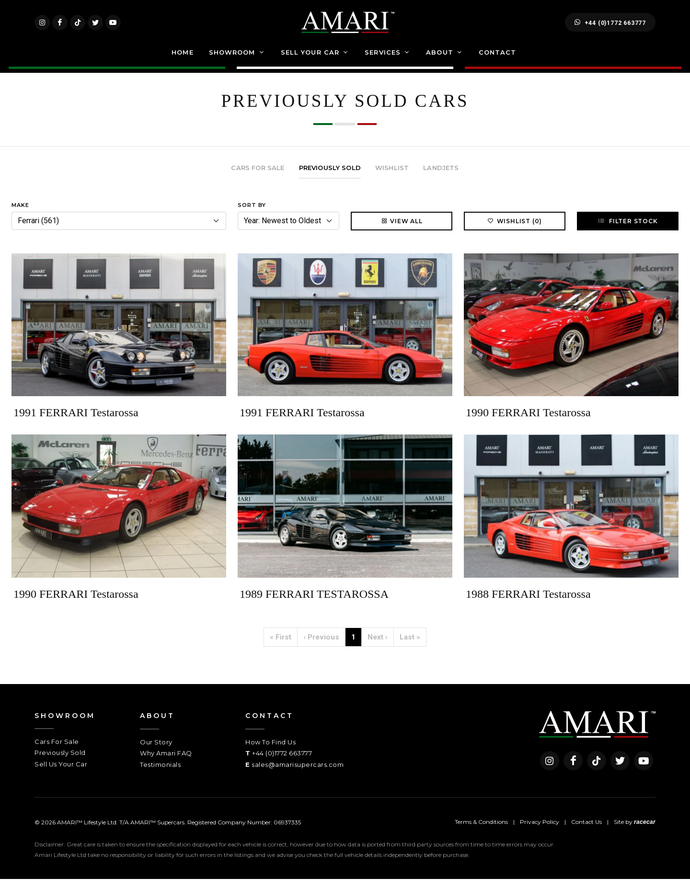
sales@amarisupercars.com (298, 775)
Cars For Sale (56, 752)
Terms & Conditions (481, 832)
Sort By (252, 216)
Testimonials (160, 775)
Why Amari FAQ (166, 764)
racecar (645, 833)
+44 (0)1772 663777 (610, 28)
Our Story (156, 753)
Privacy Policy (539, 832)
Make (20, 216)
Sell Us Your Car (60, 775)
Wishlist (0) (514, 232)
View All (401, 232)
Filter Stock (627, 232)
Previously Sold (60, 763)
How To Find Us (270, 753)
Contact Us (586, 832)
